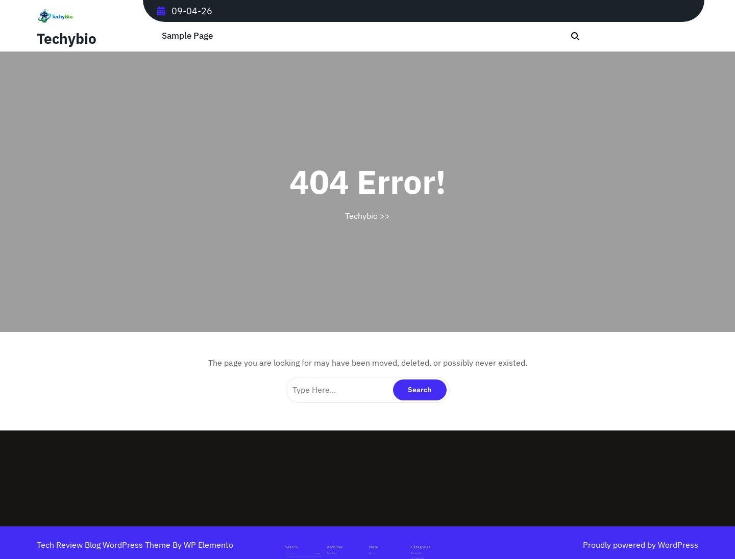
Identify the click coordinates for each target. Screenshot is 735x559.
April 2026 (344, 547)
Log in (370, 547)
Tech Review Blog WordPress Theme (105, 545)
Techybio (66, 38)
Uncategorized (400, 550)
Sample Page (187, 36)
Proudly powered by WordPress (640, 545)
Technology (399, 547)
